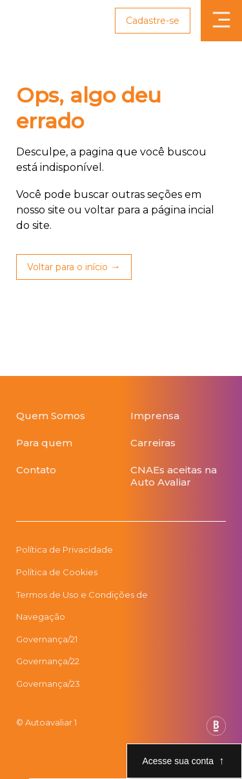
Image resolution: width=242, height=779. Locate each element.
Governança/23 (48, 683)
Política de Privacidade (64, 549)
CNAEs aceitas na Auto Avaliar (173, 476)
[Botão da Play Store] (16, 503)
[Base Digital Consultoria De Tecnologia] (216, 732)
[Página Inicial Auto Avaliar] (121, 394)
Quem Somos (50, 415)
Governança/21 (46, 639)
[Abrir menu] (221, 20)
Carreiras (153, 443)
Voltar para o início (67, 267)
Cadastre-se (152, 20)
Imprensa (154, 415)
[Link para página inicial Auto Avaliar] (34, 20)
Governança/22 (47, 661)
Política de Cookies (56, 572)
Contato (36, 470)
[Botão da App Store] (28, 503)
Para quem (44, 443)
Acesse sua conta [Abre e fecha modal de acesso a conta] (178, 761)
